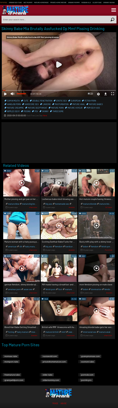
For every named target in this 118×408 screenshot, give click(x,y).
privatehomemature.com (54, 361)
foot (60, 289)
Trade (55, 403)
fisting (11, 332)
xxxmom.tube (87, 361)
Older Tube (97, 2)
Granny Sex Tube (15, 2)
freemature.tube (12, 374)
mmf (63, 332)
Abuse (64, 403)
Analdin (72, 207)
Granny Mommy (74, 2)
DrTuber (108, 207)
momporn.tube (11, 361)
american (12, 246)
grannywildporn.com (13, 380)
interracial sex (89, 332)
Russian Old (86, 2)
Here (45, 115)
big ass (48, 203)
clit (20, 246)
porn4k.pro (86, 380)
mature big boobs (30, 203)
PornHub (108, 250)
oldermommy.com (51, 380)
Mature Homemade (41, 2)
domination (96, 289)
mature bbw (13, 203)
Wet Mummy (28, 2)
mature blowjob (106, 203)
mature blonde (89, 203)
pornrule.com (87, 374)
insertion (35, 332)
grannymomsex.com (90, 356)
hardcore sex (71, 246)
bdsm (85, 246)
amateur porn (14, 289)
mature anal (104, 332)
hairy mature (31, 246)
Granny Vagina (109, 2)
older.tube (47, 374)
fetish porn (106, 246)
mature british (52, 332)
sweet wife (73, 332)
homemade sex (62, 203)
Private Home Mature (58, 2)
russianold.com (50, 356)
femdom (59, 246)
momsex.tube (10, 356)
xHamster (33, 207)
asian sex (28, 289)
